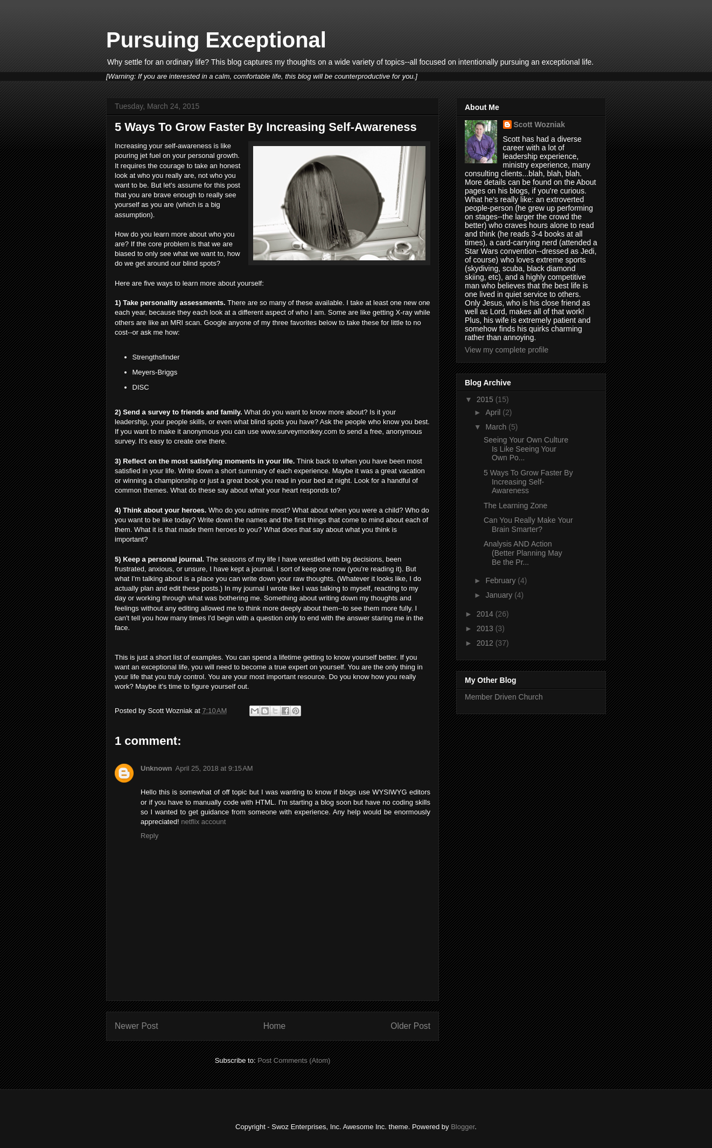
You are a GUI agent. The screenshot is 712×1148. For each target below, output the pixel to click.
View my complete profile (506, 349)
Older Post (410, 1026)
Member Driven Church (504, 697)
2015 (486, 399)
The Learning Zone (515, 505)
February (501, 580)
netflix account (203, 822)
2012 (486, 643)
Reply (149, 836)
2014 (486, 614)
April (493, 412)
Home (274, 1026)
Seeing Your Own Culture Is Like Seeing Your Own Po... (526, 448)
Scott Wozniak (539, 124)
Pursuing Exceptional (216, 40)
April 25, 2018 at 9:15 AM (214, 768)
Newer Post (136, 1026)
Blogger (462, 1127)
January (499, 595)
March (496, 427)
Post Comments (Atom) (293, 1060)
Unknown (156, 768)
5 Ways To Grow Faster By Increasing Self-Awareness (528, 481)
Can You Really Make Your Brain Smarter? (528, 525)
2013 (486, 628)
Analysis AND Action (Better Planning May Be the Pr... (523, 553)
